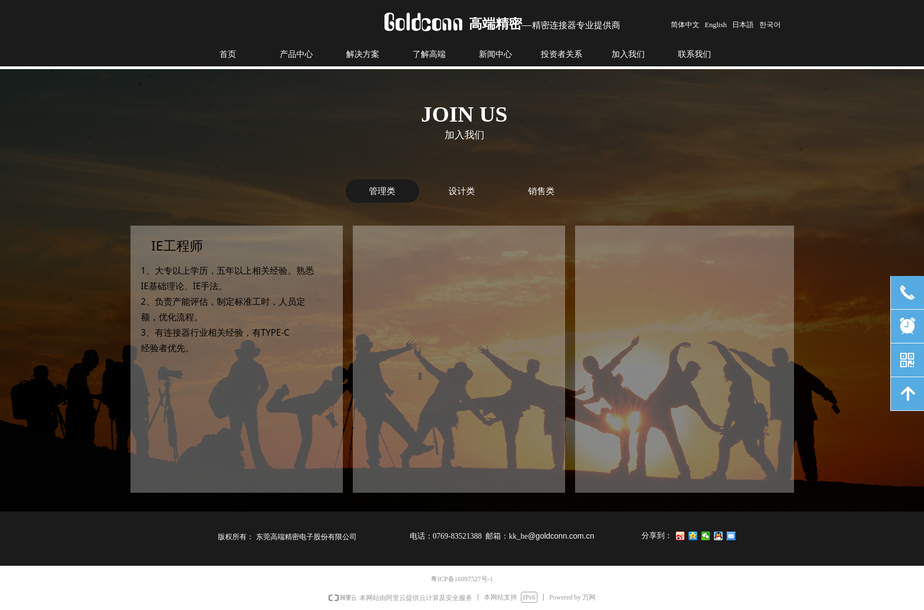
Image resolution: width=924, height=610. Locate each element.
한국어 (770, 24)
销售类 (541, 191)
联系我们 (694, 54)
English (716, 24)
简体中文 (685, 24)
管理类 (382, 191)
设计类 (461, 191)
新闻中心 (495, 54)
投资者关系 (561, 54)
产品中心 (296, 54)
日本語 (743, 24)
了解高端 (429, 54)
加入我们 (628, 54)
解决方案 (362, 54)
